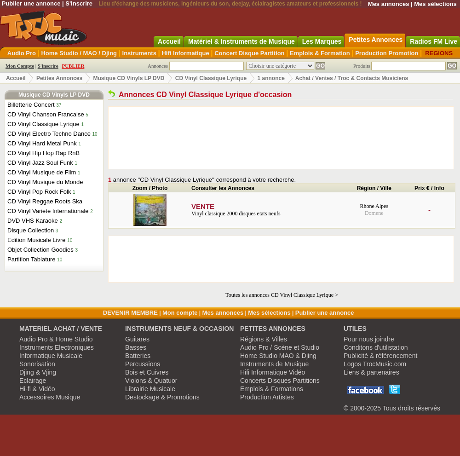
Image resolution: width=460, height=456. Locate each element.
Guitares (137, 339)
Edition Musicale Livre (36, 240)
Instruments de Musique (274, 364)
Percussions (142, 364)
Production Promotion (386, 53)
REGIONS (439, 53)
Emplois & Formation (320, 53)
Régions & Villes (263, 339)
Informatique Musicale (50, 355)
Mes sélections (435, 3)
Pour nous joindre (369, 339)
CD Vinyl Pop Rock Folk (39, 191)
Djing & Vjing (37, 372)
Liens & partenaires (371, 372)
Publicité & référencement (380, 355)
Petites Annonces (59, 78)
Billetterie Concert (31, 104)
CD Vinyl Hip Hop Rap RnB (43, 153)
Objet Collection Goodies (40, 249)
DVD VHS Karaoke (32, 220)
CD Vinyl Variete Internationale (48, 211)
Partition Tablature (31, 259)
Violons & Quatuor (151, 380)
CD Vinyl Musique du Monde (45, 182)
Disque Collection (30, 230)
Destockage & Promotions (162, 397)
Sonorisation (37, 364)
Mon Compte (20, 66)
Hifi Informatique (185, 53)
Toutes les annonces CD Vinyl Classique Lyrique (279, 295)
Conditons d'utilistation (376, 347)
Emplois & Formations (271, 389)
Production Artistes (267, 397)
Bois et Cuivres (146, 372)
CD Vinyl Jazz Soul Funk (40, 162)
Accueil (16, 78)
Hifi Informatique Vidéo (272, 372)
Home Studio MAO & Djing (278, 355)
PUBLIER (73, 66)
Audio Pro (21, 53)
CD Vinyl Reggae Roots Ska (44, 201)
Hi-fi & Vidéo (37, 389)
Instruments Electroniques (56, 347)
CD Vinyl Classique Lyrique (211, 78)
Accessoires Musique (49, 397)
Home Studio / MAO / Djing (79, 53)
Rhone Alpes (374, 206)
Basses (135, 347)
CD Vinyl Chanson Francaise (45, 114)
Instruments (139, 53)
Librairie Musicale (150, 389)
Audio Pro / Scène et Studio (279, 347)
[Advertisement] (281, 138)
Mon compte (180, 312)
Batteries (137, 355)
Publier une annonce (31, 3)
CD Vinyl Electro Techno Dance (49, 133)
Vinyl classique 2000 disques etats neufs (268, 209)
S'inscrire (78, 3)
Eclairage (32, 380)
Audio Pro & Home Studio (56, 339)
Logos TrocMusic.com (375, 364)
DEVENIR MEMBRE (130, 312)
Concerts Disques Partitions (280, 380)
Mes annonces (388, 3)
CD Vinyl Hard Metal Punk (42, 143)
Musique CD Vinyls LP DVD (129, 78)
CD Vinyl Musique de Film (41, 172)
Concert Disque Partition (249, 53)
